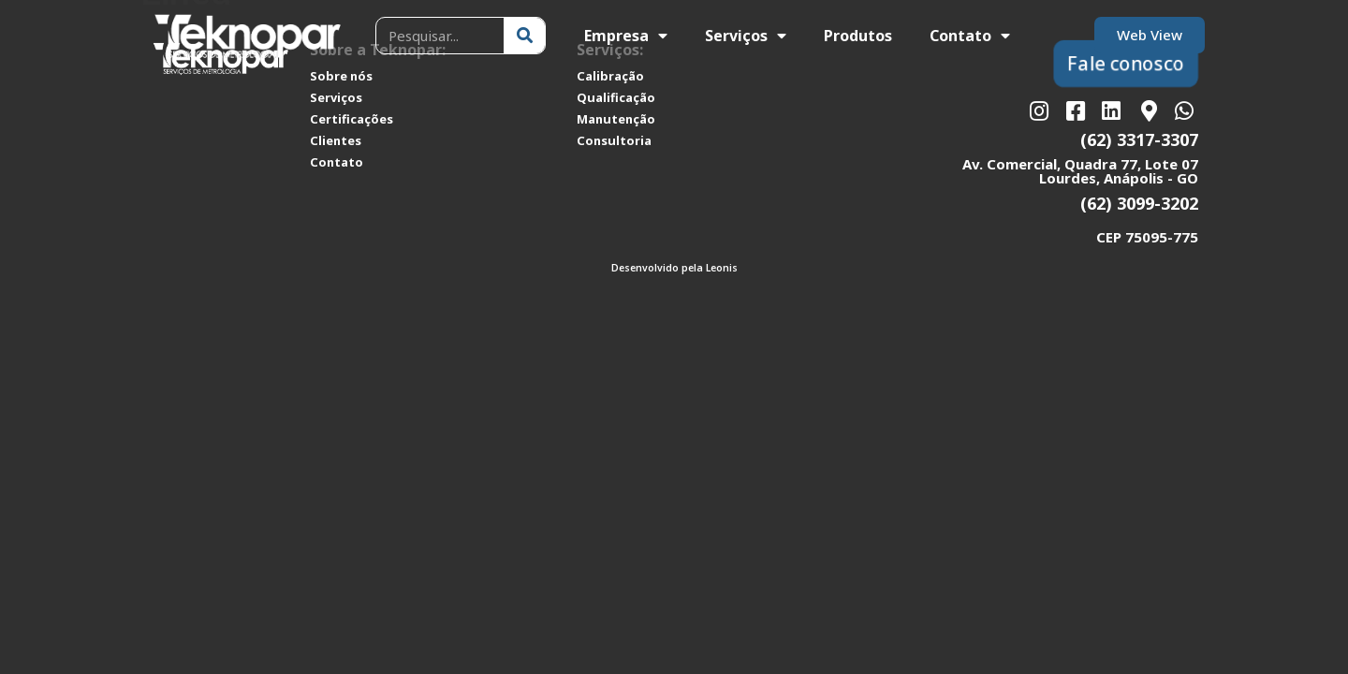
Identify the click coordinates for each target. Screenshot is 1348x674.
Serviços (745, 35)
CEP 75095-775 (1147, 236)
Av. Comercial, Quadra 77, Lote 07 (1080, 163)
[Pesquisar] (524, 35)
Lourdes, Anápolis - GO (1118, 177)
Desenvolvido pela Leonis (674, 267)
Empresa (625, 35)
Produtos (858, 35)
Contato (970, 35)
